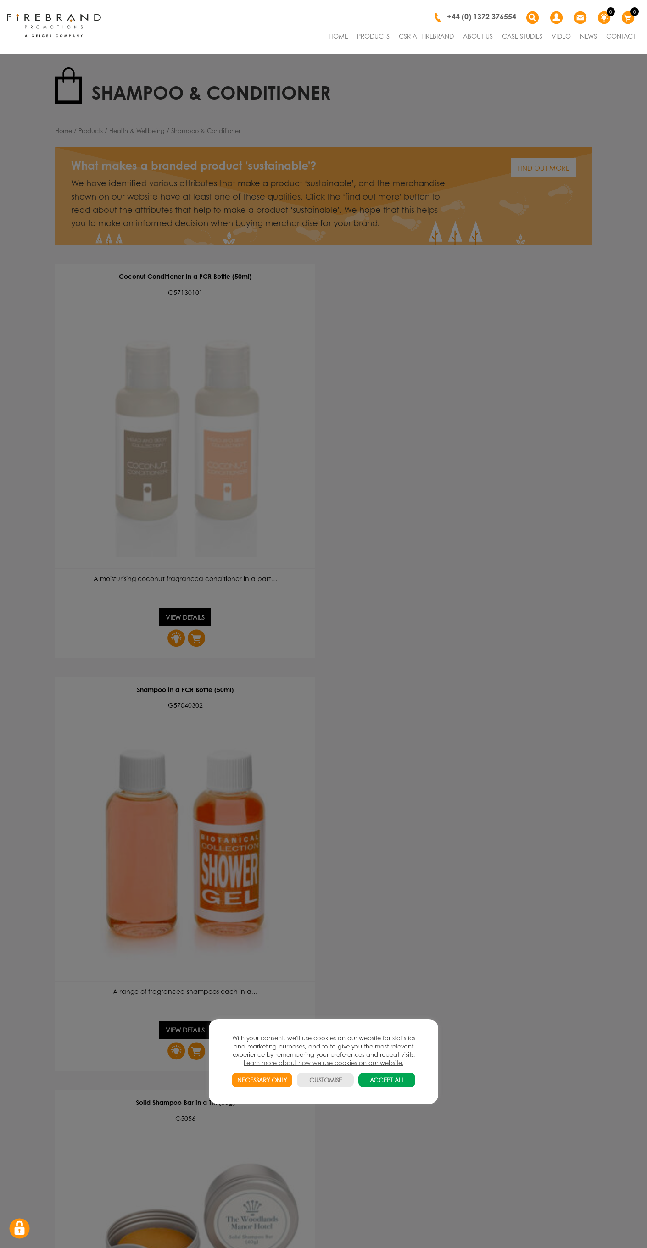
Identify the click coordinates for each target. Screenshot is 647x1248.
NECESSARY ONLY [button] (262, 1080)
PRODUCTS (373, 35)
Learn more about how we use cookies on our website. (323, 1062)
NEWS (588, 35)
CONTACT (621, 35)
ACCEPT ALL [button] (387, 1080)
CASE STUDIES (522, 35)
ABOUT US (478, 35)
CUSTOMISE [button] (325, 1080)
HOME (338, 35)
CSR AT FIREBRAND (426, 35)
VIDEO (561, 35)
